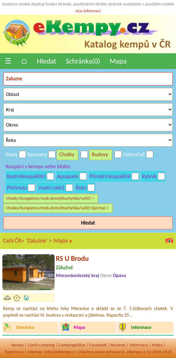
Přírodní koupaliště (110, 176)
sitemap (35, 351)
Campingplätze (71, 345)
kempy (17, 345)
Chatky (66, 154)
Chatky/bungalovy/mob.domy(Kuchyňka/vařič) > (50, 198)
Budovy (100, 154)
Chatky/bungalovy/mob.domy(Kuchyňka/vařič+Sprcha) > (57, 207)
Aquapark (67, 176)
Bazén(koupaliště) (26, 176)
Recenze (118, 345)
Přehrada (17, 187)
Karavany (37, 154)
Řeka (81, 187)
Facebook (98, 345)
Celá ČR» (13, 240)
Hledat (46, 61)
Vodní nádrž (51, 187)
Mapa (118, 61)
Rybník (149, 176)
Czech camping (41, 345)
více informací (88, 10)
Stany (12, 154)
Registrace (14, 351)
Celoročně (134, 154)
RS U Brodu (72, 258)
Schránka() (83, 61)
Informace (139, 345)
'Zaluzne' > (39, 240)
